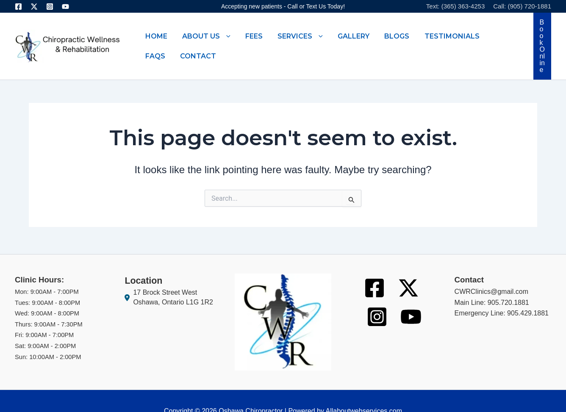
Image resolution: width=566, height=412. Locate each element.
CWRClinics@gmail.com (491, 271)
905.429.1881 (528, 293)
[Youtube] (65, 6)
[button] (210, 36)
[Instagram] (49, 6)
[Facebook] (18, 6)
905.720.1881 (508, 282)
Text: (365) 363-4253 (455, 6)
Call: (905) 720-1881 (522, 6)
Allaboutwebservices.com (363, 390)
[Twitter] (34, 6)
